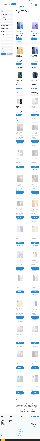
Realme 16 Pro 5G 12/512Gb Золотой (34, 234)
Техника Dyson (3, 425)
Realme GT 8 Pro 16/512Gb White (34, 309)
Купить (20, 39)
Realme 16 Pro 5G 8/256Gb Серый (19, 31)
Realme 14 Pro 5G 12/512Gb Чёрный (19, 209)
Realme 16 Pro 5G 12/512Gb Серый (34, 56)
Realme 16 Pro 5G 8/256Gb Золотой (19, 56)
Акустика (17, 7)
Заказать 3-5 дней (35, 169)
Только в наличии (4, 14)
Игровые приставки (22, 7)
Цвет (2, 22)
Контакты (10, 421)
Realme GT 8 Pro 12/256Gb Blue (34, 81)
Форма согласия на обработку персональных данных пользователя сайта (21, 432)
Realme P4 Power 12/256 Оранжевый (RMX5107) (34, 209)
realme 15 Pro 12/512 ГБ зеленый (19, 81)
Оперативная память (4, 34)
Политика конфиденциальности (21, 429)
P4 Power (17, 15)
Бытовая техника (3, 424)
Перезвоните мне (37, 0)
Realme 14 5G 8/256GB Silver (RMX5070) (33, 107)
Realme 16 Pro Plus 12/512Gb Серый (34, 283)
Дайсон (32, 7)
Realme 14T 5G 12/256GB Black (33, 359)
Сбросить (9, 53)
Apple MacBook (3, 423)
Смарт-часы (10, 7)
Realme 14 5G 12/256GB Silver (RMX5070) (34, 335)
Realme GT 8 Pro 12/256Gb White (19, 107)
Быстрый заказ (19, 41)
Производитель (3, 15)
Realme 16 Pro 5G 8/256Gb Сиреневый (34, 31)
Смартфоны (2, 7)
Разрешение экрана (4, 43)
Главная (17, 10)
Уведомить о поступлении (35, 115)
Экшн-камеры (28, 7)
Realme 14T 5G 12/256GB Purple (34, 384)
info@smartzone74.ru (25, 0)
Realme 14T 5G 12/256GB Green (19, 384)
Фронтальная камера (4, 28)
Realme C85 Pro (23, 15)
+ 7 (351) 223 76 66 (35, 421)
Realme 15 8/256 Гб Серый (34, 184)
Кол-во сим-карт (3, 40)
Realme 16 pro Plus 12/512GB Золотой (19, 309)
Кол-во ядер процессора (5, 37)
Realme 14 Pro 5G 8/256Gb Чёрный (34, 133)
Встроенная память (4, 31)
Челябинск (2, 0)
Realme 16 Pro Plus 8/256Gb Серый (19, 283)
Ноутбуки (6, 7)
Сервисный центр (32, 0)
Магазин (6, 0)
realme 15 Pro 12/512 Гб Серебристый (34, 260)
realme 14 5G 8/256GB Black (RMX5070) (19, 133)
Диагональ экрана (4, 19)
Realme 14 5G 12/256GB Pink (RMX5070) (18, 335)
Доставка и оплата (12, 419)
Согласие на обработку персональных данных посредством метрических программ (21, 435)
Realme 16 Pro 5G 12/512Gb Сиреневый (19, 260)
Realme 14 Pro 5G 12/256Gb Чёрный (34, 159)
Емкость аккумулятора (4, 46)
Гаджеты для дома (36, 7)
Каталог (19, 10)
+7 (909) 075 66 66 (21, 422)
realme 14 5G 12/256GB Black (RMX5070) (18, 184)
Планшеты (14, 7)
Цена (2, 11)
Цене (36, 19)
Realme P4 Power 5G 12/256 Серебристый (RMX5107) (19, 235)
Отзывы (10, 420)
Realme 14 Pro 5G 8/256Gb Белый (19, 159)
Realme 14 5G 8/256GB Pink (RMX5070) (18, 360)
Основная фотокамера (4, 25)
